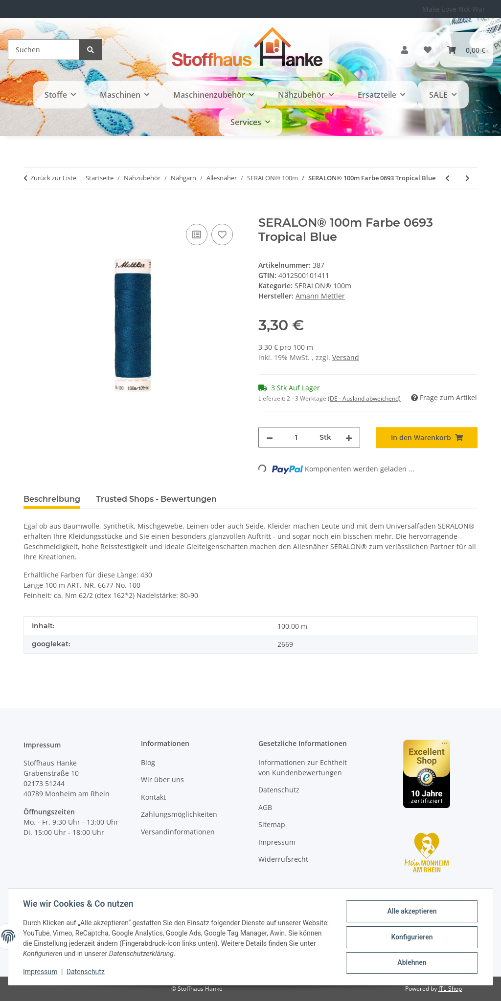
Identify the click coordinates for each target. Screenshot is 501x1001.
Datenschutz (87, 972)
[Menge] (296, 437)
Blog (148, 762)
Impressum (41, 972)
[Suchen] (44, 49)
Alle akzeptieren (410, 912)
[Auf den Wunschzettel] (222, 234)
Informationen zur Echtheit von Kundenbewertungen (302, 767)
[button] (404, 49)
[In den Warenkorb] (31, 210)
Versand (345, 357)
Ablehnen (410, 962)
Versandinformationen (178, 831)
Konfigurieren (411, 937)
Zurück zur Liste (53, 177)
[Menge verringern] (269, 437)
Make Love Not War (453, 9)
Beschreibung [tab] (51, 499)
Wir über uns (162, 779)
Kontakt (153, 797)
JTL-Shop (450, 988)
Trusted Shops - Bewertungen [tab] (156, 499)
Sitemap (271, 824)
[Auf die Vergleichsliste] (196, 234)
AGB (265, 807)
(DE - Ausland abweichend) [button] (364, 398)
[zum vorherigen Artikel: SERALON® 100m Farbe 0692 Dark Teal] (447, 178)
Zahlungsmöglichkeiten (179, 814)
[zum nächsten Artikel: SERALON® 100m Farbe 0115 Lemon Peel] (467, 178)
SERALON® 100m (323, 285)
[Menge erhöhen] (349, 437)
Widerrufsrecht (283, 859)
